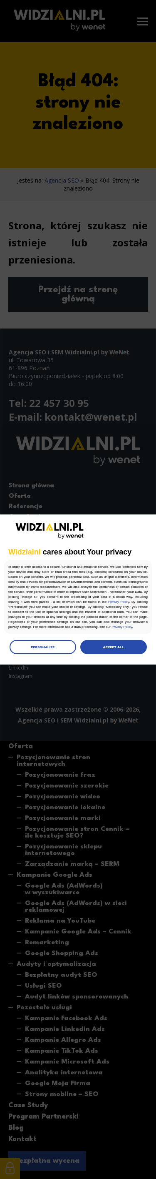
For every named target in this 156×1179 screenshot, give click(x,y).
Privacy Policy (118, 602)
